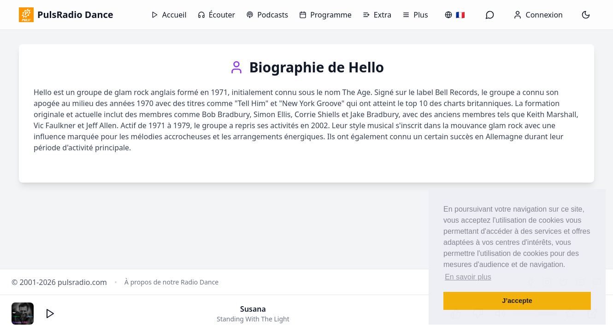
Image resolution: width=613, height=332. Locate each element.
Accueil (169, 15)
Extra (377, 15)
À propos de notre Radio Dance (171, 282)
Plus (415, 15)
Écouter (217, 15)
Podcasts (267, 15)
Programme (325, 15)
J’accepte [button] (517, 300)
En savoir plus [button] (468, 277)
